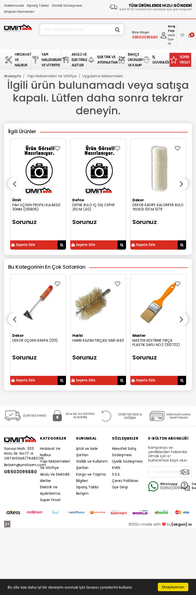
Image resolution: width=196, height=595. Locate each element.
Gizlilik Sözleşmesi (67, 5)
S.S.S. (116, 474)
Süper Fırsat (50, 499)
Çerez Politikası (125, 480)
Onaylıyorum (173, 587)
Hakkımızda (14, 5)
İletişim (82, 493)
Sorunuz (24, 222)
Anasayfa (12, 76)
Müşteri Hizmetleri (19, 11)
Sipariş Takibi (38, 5)
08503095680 (20, 471)
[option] (38, 194)
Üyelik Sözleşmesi (127, 461)
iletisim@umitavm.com (25, 464)
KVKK (116, 467)
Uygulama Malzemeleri (102, 76)
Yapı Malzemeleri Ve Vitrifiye (52, 76)
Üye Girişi (120, 487)
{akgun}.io (181, 524)
